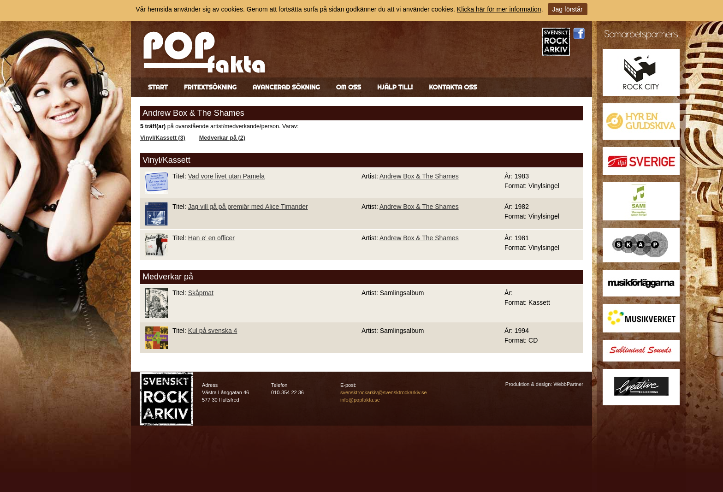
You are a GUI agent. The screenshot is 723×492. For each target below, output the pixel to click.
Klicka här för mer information (499, 9)
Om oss (348, 87)
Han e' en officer (211, 238)
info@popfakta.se (360, 400)
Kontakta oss (453, 87)
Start (158, 87)
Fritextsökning (210, 87)
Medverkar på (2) (222, 138)
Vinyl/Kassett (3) (162, 138)
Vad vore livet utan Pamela (226, 176)
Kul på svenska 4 (212, 330)
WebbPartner (568, 384)
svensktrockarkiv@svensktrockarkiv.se (383, 392)
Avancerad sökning (286, 87)
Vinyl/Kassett (166, 160)
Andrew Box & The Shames (419, 176)
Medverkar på (167, 276)
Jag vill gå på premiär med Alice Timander (248, 206)
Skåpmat (200, 292)
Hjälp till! (395, 87)
